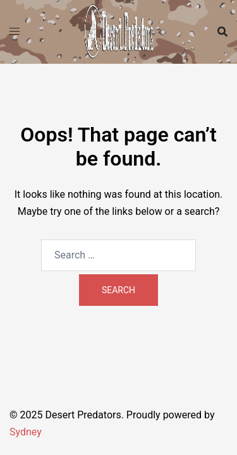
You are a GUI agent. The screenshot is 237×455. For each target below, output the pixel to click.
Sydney (25, 432)
